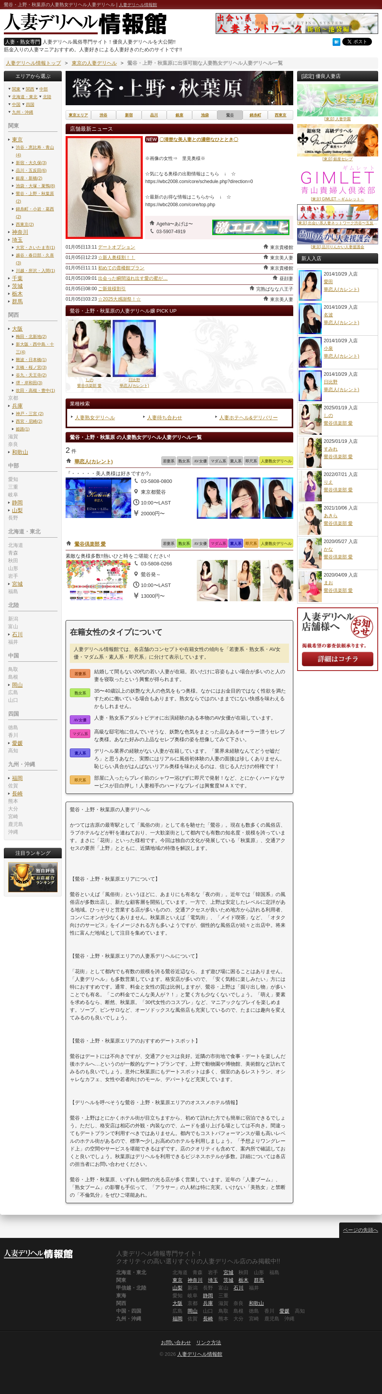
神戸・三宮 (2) (30, 413)
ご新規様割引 (112, 288)
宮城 (17, 584)
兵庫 (17, 406)
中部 (43, 89)
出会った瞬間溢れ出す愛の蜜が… (132, 278)
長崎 (17, 793)
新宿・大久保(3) (31, 162)
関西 (30, 89)
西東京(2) (25, 224)
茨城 (17, 286)
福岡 (17, 778)
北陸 (47, 96)
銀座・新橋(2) (29, 178)
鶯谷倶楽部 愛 (90, 544)
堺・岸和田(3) (29, 382)
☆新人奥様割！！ (116, 257)
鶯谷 (230, 115)
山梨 (17, 510)
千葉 (17, 278)
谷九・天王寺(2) (31, 375)
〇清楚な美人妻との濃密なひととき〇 (198, 139)
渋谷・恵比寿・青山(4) (35, 151)
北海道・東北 (24, 96)
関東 (16, 89)
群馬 (17, 301)
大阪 (17, 329)
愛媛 (17, 743)
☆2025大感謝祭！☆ (119, 299)
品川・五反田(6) (31, 170)
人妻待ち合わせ (164, 417)
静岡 (17, 502)
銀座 (179, 115)
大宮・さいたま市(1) (35, 247)
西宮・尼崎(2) (29, 421)
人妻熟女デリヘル (95, 417)
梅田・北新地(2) (31, 336)
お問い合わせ (176, 1342)
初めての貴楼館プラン (121, 268)
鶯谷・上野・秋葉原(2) (35, 197)
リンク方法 (208, 1342)
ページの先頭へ (360, 1230)
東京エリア (78, 115)
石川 (17, 634)
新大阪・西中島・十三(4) (35, 348)
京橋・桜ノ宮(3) (31, 367)
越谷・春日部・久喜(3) (35, 259)
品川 (154, 115)
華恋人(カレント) (93, 461)
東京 (17, 139)
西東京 (280, 115)
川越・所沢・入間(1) (35, 270)
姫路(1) (23, 429)
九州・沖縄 (22, 112)
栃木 (17, 294)
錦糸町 (255, 115)
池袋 (205, 115)
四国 (30, 104)
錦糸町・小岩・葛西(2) (35, 213)
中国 (16, 104)
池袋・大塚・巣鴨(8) (35, 185)
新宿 (129, 115)
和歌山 (20, 452)
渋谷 (103, 115)
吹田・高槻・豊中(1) (35, 390)
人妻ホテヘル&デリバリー (248, 417)
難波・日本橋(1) (31, 359)
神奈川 (20, 232)
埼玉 (17, 240)
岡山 (17, 685)
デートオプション (116, 247)
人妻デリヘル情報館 (138, 4)
